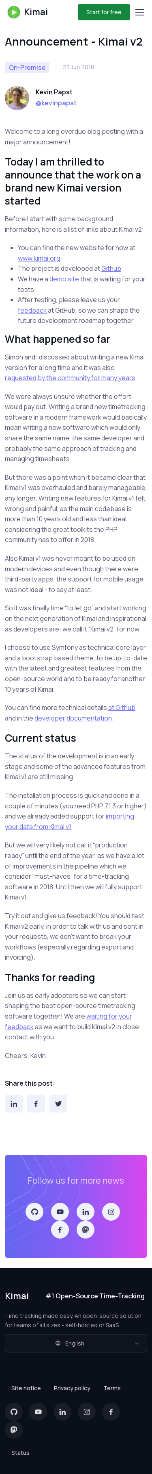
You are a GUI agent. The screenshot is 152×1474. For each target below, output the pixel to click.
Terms (112, 1388)
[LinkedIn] (14, 1104)
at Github (121, 707)
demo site (64, 278)
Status (20, 1453)
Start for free (104, 12)
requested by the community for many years (70, 377)
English (69, 1343)
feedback (32, 310)
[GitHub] (34, 1212)
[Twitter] (58, 1104)
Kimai (27, 12)
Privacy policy (72, 1388)
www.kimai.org (39, 258)
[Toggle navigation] (139, 12)
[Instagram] (111, 1212)
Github (111, 268)
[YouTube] (60, 1212)
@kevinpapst (56, 102)
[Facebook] (36, 1104)
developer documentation (73, 718)
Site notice (26, 1388)
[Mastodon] (85, 1230)
